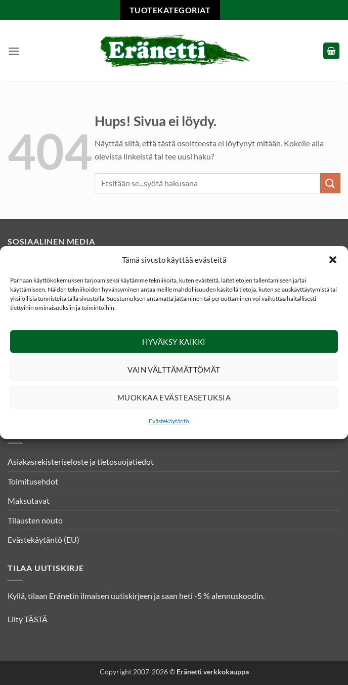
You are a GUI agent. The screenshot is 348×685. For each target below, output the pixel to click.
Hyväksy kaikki (173, 341)
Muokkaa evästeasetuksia (174, 397)
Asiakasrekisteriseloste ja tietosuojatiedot (81, 461)
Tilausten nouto (35, 520)
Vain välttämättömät (174, 369)
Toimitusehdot (33, 481)
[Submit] (330, 183)
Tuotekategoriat (169, 10)
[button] (333, 260)
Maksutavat (29, 500)
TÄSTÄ (36, 619)
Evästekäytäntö (169, 421)
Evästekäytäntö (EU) (43, 539)
